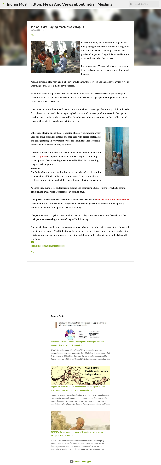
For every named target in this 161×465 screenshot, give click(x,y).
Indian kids (36, 246)
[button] (32, 35)
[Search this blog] (146, 4)
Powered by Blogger (80, 461)
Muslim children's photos (53, 246)
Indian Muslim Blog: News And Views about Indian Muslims (59, 4)
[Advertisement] (80, 290)
